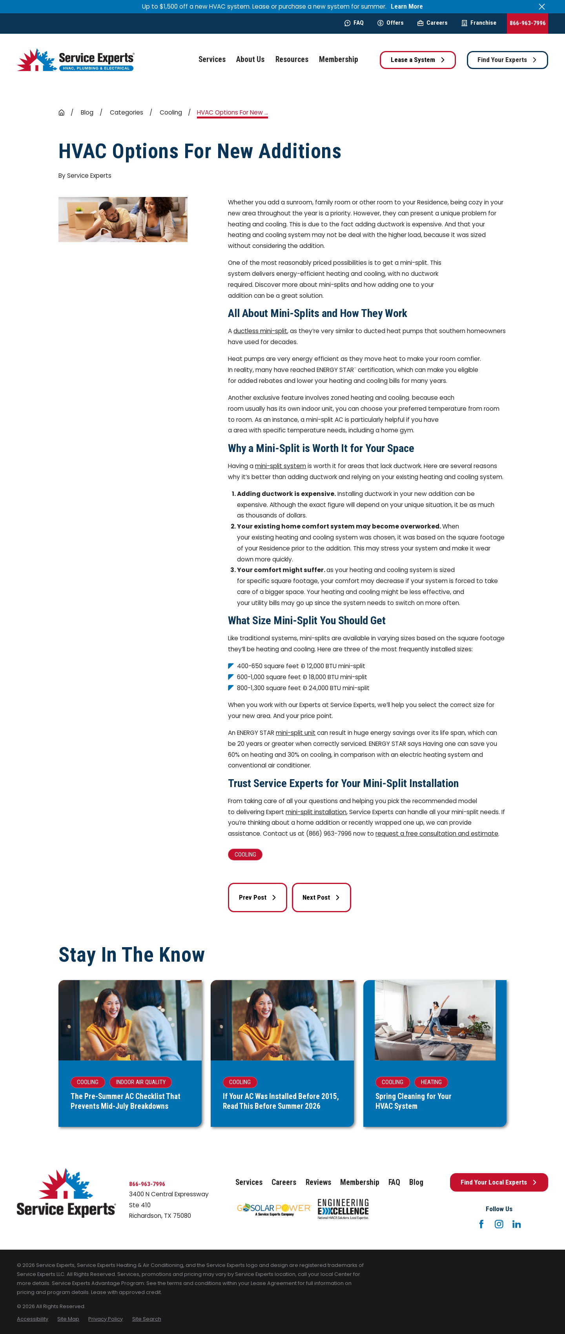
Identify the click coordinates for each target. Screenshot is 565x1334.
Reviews (318, 1182)
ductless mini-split (260, 331)
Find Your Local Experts (499, 1182)
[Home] (76, 59)
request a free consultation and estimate (436, 833)
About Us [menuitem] (250, 59)
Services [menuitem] (212, 59)
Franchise (478, 22)
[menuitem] (32, 1318)
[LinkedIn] (516, 1224)
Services (248, 1182)
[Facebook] (481, 1224)
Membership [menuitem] (338, 59)
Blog (416, 1182)
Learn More (407, 6)
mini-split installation (316, 812)
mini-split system (280, 466)
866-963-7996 (528, 23)
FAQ (354, 22)
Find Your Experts (507, 60)
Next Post (321, 897)
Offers (390, 22)
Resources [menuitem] (291, 59)
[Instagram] (499, 1224)
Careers (432, 22)
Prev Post (258, 897)
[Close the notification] (542, 6)
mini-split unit (295, 733)
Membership (359, 1182)
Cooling (245, 854)
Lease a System (418, 60)
